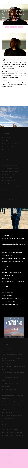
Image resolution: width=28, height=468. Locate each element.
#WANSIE (7, 27)
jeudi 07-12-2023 (14, 27)
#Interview (21, 27)
